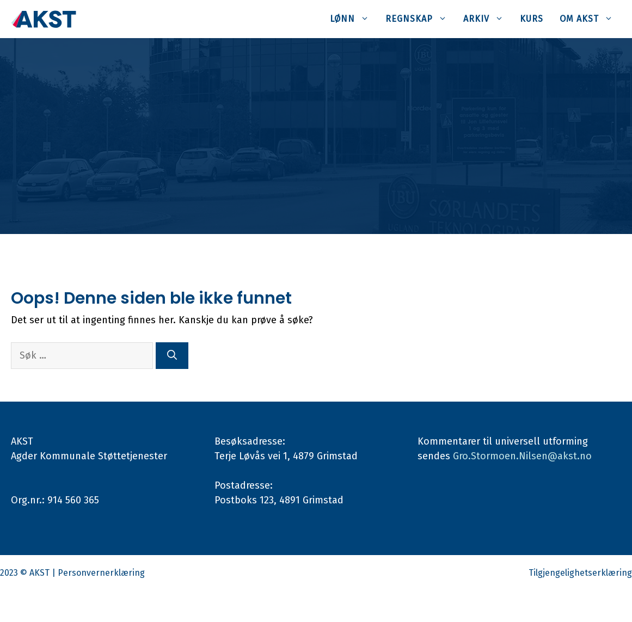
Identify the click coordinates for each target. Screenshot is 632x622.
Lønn (353, 19)
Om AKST (590, 19)
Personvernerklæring (101, 573)
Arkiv (487, 19)
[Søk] (172, 355)
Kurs (531, 19)
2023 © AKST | (29, 573)
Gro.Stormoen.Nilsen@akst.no (522, 456)
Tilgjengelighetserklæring (580, 573)
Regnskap (420, 19)
